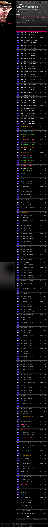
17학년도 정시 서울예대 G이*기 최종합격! (26, 218)
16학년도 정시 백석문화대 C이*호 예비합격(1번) (27, 406)
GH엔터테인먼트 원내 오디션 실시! (25, 479)
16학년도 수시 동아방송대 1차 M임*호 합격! (27, 353)
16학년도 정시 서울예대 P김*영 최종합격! (26, 299)
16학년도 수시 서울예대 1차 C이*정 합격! (26, 345)
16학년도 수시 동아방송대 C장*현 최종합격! (27, 337)
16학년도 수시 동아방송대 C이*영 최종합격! (27, 333)
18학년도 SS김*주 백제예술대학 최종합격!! (27, 194)
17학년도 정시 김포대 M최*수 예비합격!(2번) (27, 259)
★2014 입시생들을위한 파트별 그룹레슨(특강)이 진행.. (28, 513)
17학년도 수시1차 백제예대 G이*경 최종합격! (27, 278)
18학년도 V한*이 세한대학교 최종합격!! (26, 204)
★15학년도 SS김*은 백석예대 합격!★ (26, 463)
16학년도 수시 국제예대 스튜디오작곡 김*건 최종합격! (28, 382)
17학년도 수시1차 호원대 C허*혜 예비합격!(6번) (27, 269)
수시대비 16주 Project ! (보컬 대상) (26, 503)
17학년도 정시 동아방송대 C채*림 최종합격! (27, 222)
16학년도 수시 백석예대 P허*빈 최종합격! (26, 395)
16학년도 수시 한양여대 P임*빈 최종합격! (26, 343)
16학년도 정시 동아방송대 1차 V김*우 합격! (27, 327)
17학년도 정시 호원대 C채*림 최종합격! (26, 225)
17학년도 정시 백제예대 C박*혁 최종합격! (26, 244)
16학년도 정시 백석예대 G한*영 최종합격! (26, 364)
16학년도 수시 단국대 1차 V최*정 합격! (26, 372)
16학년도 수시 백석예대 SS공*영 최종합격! (27, 387)
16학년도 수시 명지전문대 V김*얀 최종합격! (27, 371)
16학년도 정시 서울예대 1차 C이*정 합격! (26, 319)
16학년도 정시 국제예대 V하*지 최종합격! (26, 361)
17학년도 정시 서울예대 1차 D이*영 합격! (26, 230)
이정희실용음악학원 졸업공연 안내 (25, 510)
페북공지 (22, 290)
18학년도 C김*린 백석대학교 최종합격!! (26, 196)
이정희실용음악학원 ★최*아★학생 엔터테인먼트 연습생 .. (29, 481)
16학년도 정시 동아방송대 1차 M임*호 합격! (27, 325)
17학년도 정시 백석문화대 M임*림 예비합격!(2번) (27, 256)
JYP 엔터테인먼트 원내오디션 (25, 426)
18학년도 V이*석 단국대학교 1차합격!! (26, 189)
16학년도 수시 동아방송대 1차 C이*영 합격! (27, 356)
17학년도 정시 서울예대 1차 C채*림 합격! (26, 228)
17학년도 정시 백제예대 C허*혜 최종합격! (26, 246)
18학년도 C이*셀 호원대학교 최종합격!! (26, 183)
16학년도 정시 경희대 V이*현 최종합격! (26, 309)
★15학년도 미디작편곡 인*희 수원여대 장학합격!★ (28, 468)
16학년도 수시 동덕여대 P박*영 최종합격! (26, 340)
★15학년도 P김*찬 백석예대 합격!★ (26, 452)
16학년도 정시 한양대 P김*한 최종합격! (26, 296)
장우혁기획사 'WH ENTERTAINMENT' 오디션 (27, 502)
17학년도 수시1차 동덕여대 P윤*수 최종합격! (27, 265)
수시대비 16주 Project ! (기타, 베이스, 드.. (27, 505)
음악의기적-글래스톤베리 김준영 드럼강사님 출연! (28, 500)
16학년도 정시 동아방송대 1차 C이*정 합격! (27, 320)
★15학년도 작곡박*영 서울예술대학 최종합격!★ (27, 434)
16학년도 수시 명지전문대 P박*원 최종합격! (27, 369)
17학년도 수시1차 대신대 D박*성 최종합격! (27, 283)
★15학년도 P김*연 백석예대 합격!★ (26, 453)
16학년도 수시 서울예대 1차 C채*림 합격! (26, 346)
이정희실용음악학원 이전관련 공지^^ (26, 262)
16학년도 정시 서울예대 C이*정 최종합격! (26, 298)
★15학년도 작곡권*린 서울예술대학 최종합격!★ (27, 432)
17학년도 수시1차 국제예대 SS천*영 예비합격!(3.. (28, 275)
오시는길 (22, 473)
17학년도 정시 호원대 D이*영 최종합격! (26, 215)
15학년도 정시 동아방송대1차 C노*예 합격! (27, 421)
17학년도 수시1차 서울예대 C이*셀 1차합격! (27, 267)
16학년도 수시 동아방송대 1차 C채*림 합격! (27, 354)
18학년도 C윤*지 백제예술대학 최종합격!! (26, 192)
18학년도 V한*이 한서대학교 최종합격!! (26, 202)
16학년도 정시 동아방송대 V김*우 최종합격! (27, 304)
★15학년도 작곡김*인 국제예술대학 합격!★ (27, 442)
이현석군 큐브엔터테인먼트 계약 (25, 497)
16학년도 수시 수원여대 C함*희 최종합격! (26, 401)
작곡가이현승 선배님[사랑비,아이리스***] (26, 495)
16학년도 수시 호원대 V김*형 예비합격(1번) (27, 332)
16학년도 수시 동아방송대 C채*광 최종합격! (27, 335)
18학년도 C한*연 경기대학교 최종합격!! (26, 197)
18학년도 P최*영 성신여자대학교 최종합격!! (27, 188)
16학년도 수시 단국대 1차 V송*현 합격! (26, 374)
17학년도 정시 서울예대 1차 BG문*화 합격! (27, 231)
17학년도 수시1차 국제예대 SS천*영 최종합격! (27, 264)
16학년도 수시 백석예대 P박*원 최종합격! (26, 384)
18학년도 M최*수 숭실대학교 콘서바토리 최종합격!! (28, 209)
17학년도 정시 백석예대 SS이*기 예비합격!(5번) (27, 252)
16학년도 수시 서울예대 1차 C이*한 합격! (26, 348)
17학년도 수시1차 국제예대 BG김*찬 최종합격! (27, 277)
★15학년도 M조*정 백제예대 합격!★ (26, 447)
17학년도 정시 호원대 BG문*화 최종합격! (26, 217)
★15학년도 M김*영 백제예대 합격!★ (26, 448)
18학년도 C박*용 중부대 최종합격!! (26, 199)
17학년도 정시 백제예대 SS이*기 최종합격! (27, 243)
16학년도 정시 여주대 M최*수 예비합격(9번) (27, 405)
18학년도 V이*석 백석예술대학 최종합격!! (26, 191)
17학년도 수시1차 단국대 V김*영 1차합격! (26, 270)
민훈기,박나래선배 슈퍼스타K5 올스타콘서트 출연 (28, 486)
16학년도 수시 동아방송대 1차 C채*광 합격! (27, 359)
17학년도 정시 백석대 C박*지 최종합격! (26, 249)
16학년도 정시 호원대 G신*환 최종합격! (26, 306)
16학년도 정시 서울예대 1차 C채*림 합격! (26, 317)
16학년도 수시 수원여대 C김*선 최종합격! (26, 403)
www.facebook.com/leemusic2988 (26, 499)
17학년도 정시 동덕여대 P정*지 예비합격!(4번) (27, 239)
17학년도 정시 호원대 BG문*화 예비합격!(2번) (27, 236)
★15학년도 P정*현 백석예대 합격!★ (26, 458)
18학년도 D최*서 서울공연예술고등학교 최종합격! (28, 210)
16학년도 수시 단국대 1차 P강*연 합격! (26, 377)
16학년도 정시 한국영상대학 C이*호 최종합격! (27, 408)
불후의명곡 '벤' (23, 285)
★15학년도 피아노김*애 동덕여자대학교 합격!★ (27, 439)
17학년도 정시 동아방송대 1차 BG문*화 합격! (27, 233)
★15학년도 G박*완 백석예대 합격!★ (26, 466)
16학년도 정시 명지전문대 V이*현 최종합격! (27, 367)
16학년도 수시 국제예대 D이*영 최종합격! (26, 380)
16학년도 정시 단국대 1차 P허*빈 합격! (26, 330)
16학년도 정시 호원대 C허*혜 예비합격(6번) (27, 312)
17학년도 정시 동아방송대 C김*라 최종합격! (27, 220)
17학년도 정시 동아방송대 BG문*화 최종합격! (27, 223)
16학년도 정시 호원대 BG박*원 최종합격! (26, 307)
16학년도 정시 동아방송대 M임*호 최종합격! (27, 303)
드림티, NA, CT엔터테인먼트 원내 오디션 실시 (27, 482)
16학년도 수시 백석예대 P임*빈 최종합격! (26, 392)
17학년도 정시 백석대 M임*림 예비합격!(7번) (27, 254)
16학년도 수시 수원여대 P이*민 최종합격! (26, 400)
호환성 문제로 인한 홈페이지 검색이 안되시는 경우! (28, 288)
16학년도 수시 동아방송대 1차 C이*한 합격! (27, 358)
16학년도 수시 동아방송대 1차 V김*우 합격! (27, 351)
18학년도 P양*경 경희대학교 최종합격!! (26, 186)
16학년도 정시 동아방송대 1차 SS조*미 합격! (27, 324)
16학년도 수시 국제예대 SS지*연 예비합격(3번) (27, 398)
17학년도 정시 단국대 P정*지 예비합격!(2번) (27, 241)
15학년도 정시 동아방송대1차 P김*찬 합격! (27, 411)
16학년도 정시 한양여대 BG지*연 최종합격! (27, 366)
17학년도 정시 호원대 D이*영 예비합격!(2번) (27, 238)
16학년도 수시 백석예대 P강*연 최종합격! (26, 393)
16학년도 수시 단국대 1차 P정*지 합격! (26, 379)
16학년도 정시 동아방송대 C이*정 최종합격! (27, 301)
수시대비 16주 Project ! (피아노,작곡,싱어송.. (27, 507)
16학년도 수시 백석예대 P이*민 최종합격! (26, 385)
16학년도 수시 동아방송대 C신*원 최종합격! (27, 338)
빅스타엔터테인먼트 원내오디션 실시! (26, 476)
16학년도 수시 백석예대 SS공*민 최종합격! (27, 390)
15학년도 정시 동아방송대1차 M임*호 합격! (27, 418)
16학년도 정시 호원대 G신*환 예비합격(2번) (27, 314)
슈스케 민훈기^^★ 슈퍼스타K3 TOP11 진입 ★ (27, 492)
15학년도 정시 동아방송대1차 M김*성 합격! (27, 414)
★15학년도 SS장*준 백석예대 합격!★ (26, 461)
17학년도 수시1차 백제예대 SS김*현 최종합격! (27, 280)
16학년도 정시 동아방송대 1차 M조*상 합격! (27, 322)
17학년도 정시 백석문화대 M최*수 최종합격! (27, 251)
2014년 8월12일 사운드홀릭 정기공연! (26, 471)
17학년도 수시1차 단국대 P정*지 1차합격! (26, 272)
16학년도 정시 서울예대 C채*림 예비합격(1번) (27, 311)
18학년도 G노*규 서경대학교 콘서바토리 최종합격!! (28, 207)
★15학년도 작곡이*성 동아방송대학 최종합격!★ (27, 435)
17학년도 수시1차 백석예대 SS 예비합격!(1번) (27, 273)
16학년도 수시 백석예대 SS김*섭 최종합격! (27, 388)
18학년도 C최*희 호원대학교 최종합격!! (26, 181)
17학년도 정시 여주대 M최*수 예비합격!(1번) (27, 257)
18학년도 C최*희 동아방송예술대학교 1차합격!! (27, 184)
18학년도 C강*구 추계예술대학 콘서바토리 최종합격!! (28, 205)
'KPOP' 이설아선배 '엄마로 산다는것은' (26, 293)
